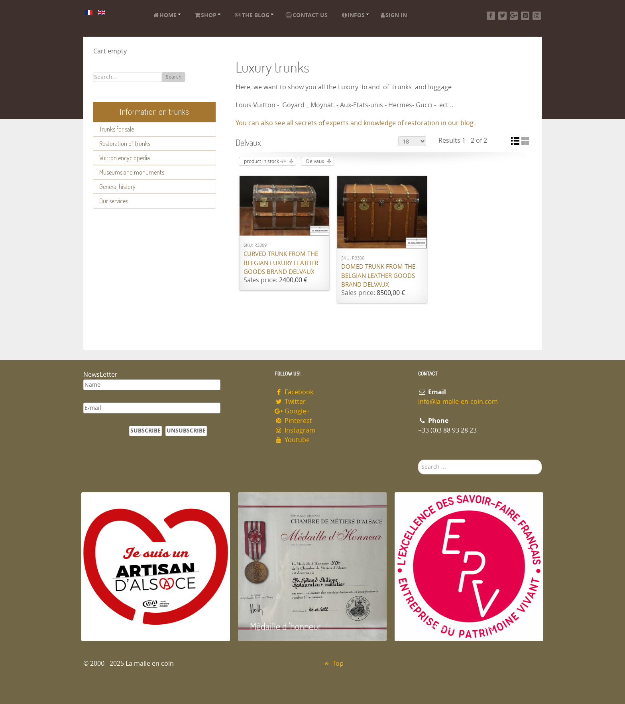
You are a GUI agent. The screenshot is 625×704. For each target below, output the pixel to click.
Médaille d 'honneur (285, 626)
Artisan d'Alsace (121, 626)
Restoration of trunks (124, 143)
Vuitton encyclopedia (124, 158)
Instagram (295, 430)
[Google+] (514, 16)
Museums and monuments (131, 172)
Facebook (294, 392)
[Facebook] (491, 16)
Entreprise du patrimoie (450, 626)
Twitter (290, 401)
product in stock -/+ (265, 161)
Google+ (292, 411)
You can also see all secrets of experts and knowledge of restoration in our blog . (356, 123)
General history (117, 187)
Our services (113, 201)
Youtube (292, 440)
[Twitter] (502, 16)
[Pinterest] (525, 16)
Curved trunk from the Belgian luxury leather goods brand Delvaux (281, 262)
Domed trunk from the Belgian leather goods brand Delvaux (378, 275)
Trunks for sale (116, 129)
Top (333, 663)
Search (173, 77)
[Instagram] (537, 16)
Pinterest (293, 421)
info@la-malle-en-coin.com (458, 401)
